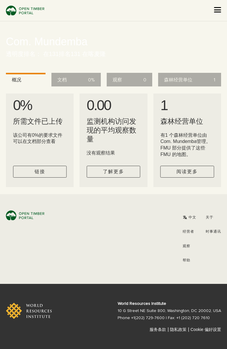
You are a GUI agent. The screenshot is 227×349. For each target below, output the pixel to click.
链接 (40, 171)
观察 (186, 246)
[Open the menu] (217, 10)
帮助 (186, 260)
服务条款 (158, 329)
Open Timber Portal (25, 10)
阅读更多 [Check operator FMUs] (187, 171)
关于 (209, 217)
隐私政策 (178, 329)
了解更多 (113, 171)
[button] (189, 217)
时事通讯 (213, 232)
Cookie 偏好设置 (206, 329)
